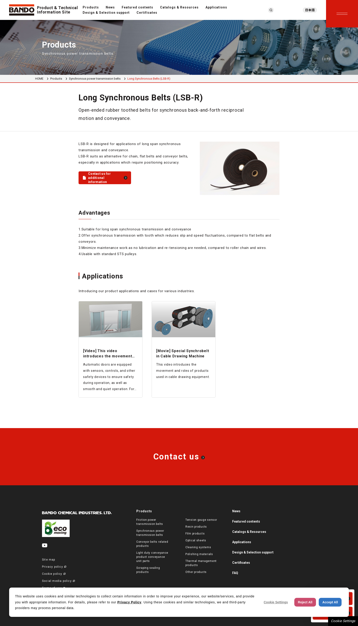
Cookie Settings (343, 621)
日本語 (310, 10)
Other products (196, 572)
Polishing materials (199, 554)
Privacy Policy (129, 602)
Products (91, 7)
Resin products (196, 526)
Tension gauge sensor (201, 519)
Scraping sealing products (148, 570)
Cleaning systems (198, 547)
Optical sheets (195, 540)
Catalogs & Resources (179, 7)
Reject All (305, 602)
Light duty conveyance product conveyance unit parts (152, 557)
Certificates (147, 12)
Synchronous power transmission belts (95, 78)
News (110, 7)
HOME (39, 78)
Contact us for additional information (99, 178)
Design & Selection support (106, 12)
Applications (216, 7)
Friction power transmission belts (149, 522)
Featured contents (137, 7)
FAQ (235, 573)
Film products (195, 533)
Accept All (330, 602)
